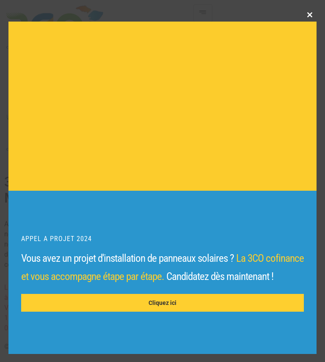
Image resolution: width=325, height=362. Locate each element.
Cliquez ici (162, 302)
